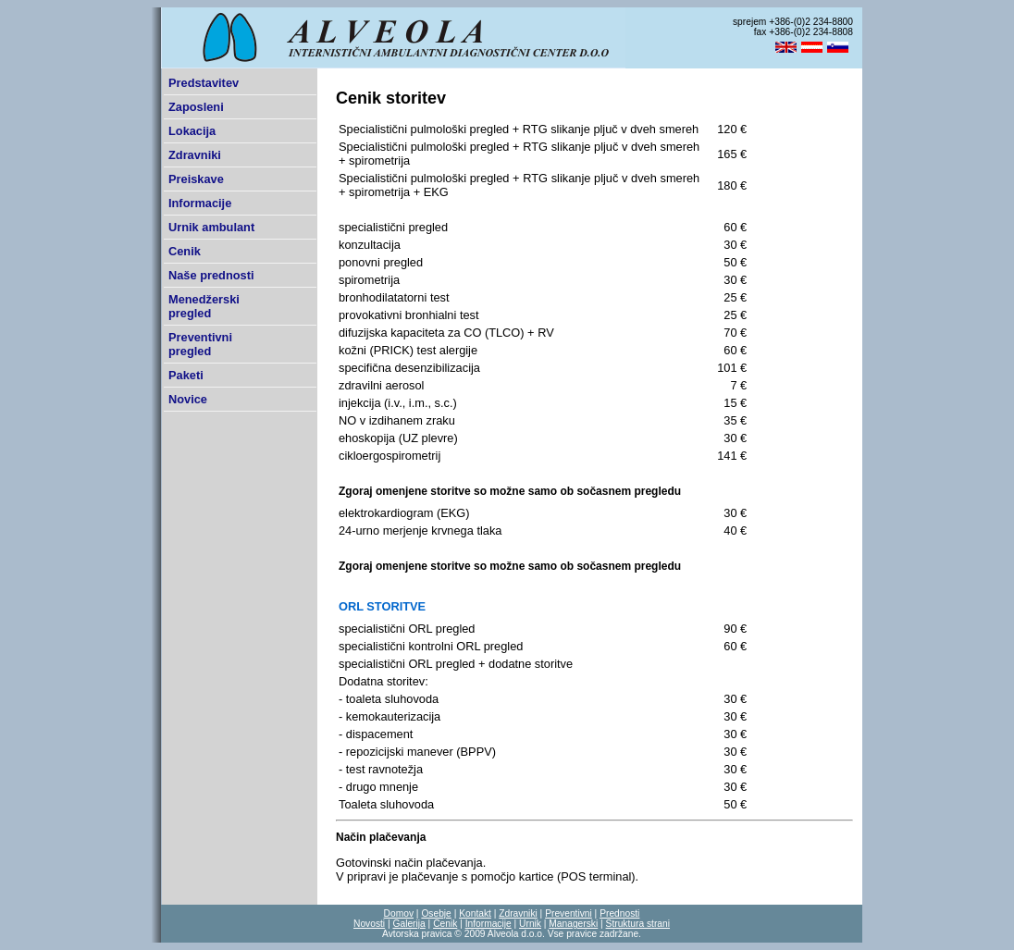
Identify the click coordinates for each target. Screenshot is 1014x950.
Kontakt (475, 913)
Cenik (184, 251)
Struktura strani (638, 924)
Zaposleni (196, 107)
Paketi (186, 375)
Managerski (573, 924)
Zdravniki (194, 155)
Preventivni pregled (200, 344)
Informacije (199, 203)
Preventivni (568, 913)
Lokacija (192, 131)
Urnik (530, 924)
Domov (399, 913)
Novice (187, 399)
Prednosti (619, 913)
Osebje (436, 913)
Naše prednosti (211, 275)
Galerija (408, 924)
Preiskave (196, 179)
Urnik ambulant (211, 227)
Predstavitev (203, 83)
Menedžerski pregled (204, 306)
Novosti (369, 924)
